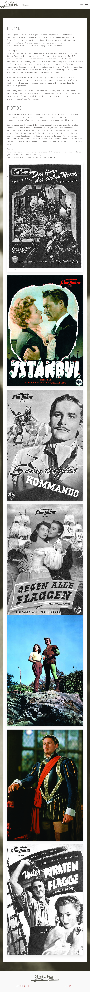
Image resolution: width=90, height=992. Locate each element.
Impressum (22, 985)
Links (68, 985)
